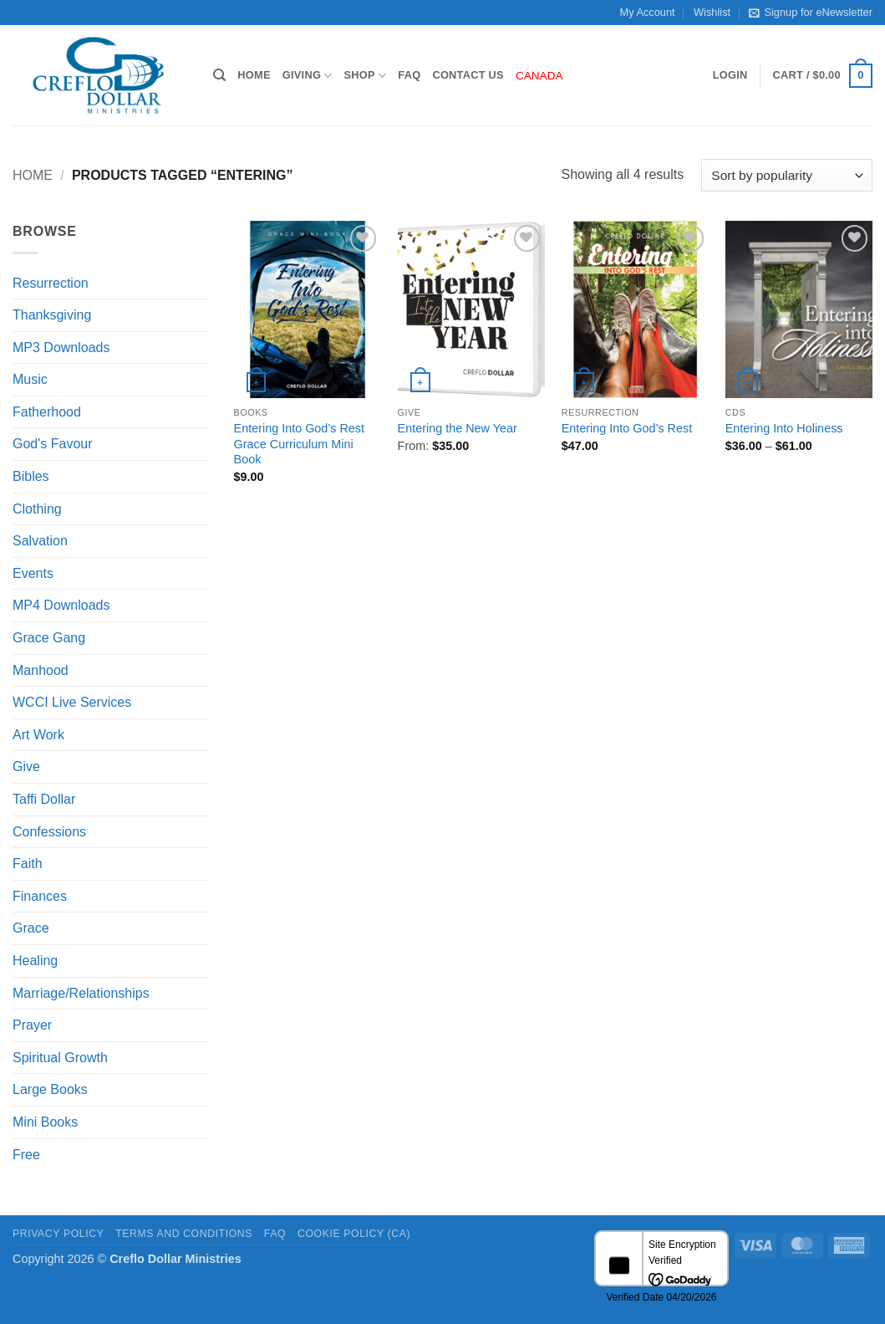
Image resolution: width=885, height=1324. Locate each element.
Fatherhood (47, 412)
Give (26, 766)
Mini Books (45, 1122)
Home (253, 75)
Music (30, 379)
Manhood (41, 670)
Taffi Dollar (44, 799)
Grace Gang (49, 638)
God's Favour (53, 444)
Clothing (37, 509)
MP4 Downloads (61, 605)
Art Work (38, 735)
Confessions (49, 832)
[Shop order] (786, 175)
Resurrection (51, 283)
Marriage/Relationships (81, 993)
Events (33, 573)
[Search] (219, 75)
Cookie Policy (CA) (354, 1234)
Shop (365, 76)
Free (26, 1155)
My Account (647, 12)
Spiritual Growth (60, 1058)
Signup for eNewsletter (810, 12)
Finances (40, 896)
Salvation (40, 541)
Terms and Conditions (183, 1234)
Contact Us (468, 75)
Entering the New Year (457, 428)
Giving (307, 76)
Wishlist (712, 12)
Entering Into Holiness (784, 428)
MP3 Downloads (61, 347)
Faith (28, 863)
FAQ (409, 75)
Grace (31, 928)
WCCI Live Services (72, 702)
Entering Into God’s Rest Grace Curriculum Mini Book (299, 444)
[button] (730, 75)
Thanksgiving (52, 315)
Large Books (50, 1089)
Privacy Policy (58, 1234)
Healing (35, 960)
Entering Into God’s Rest (627, 428)
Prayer (32, 1025)
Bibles (31, 476)
